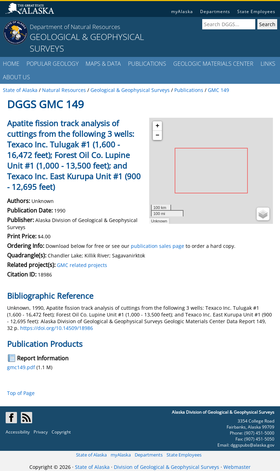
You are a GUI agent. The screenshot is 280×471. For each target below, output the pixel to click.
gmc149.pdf (21, 367)
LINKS (268, 64)
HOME (11, 64)
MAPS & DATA (103, 64)
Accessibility (18, 432)
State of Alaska (91, 455)
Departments (215, 11)
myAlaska (182, 11)
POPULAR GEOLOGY (52, 64)
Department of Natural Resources (75, 27)
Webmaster (237, 467)
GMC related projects (82, 265)
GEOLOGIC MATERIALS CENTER (213, 64)
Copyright (61, 432)
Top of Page (21, 393)
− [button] (157, 135)
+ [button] (157, 126)
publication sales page (157, 246)
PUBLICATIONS (147, 64)
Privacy (41, 432)
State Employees (256, 11)
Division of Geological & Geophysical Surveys (166, 467)
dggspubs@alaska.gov (252, 445)
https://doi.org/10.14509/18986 (56, 328)
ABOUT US (16, 77)
